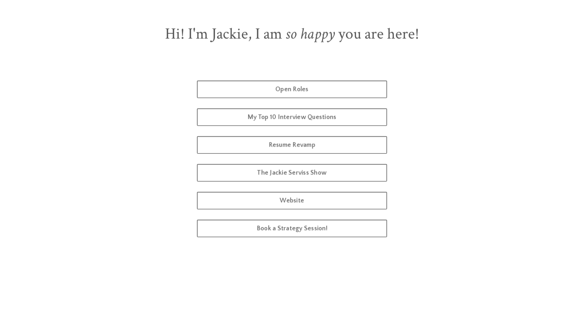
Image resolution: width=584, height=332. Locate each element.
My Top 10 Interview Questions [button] (292, 117)
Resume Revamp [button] (292, 145)
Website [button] (292, 200)
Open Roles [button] (292, 89)
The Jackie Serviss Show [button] (292, 172)
